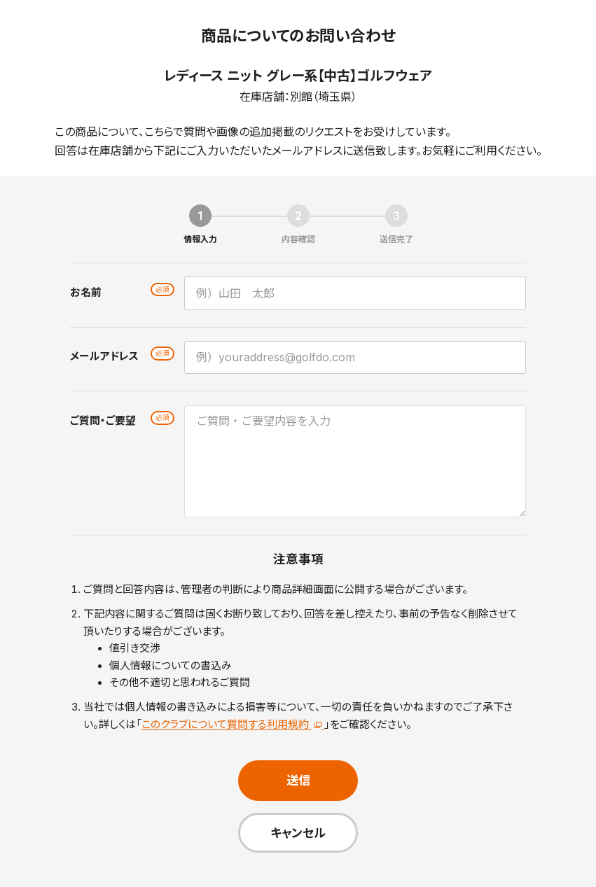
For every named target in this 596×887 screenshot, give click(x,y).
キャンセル (298, 832)
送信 (298, 780)
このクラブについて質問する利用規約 (232, 724)
